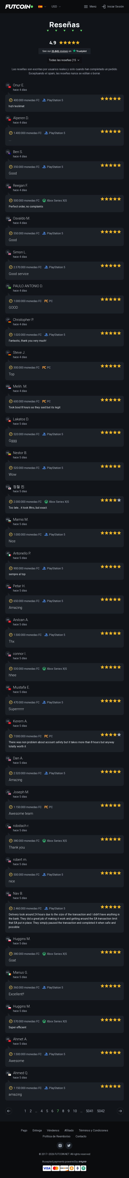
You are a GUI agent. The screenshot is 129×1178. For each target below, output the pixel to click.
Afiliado (69, 1130)
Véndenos (53, 1130)
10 (75, 1111)
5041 (90, 1111)
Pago (24, 1130)
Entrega (37, 1130)
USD (56, 7)
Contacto (81, 1136)
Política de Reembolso (56, 1136)
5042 (101, 1111)
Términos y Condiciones (93, 1130)
